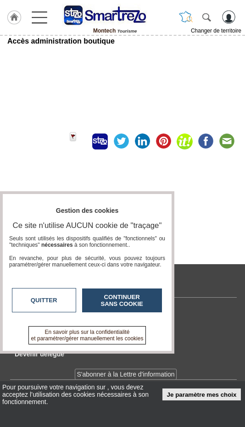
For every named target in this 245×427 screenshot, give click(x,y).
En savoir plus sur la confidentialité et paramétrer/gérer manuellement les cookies (87, 335)
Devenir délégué (39, 354)
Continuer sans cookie (122, 300)
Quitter (44, 300)
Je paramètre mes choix (202, 394)
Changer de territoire (216, 31)
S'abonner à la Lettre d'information (125, 374)
